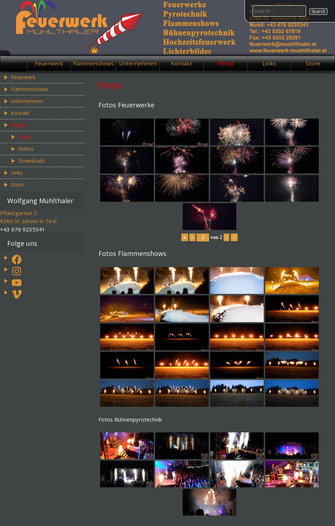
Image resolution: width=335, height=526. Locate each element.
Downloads (31, 160)
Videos (26, 148)
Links (269, 63)
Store (313, 63)
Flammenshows (93, 63)
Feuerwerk (49, 63)
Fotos (25, 136)
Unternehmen (138, 63)
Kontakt (181, 63)
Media (225, 63)
